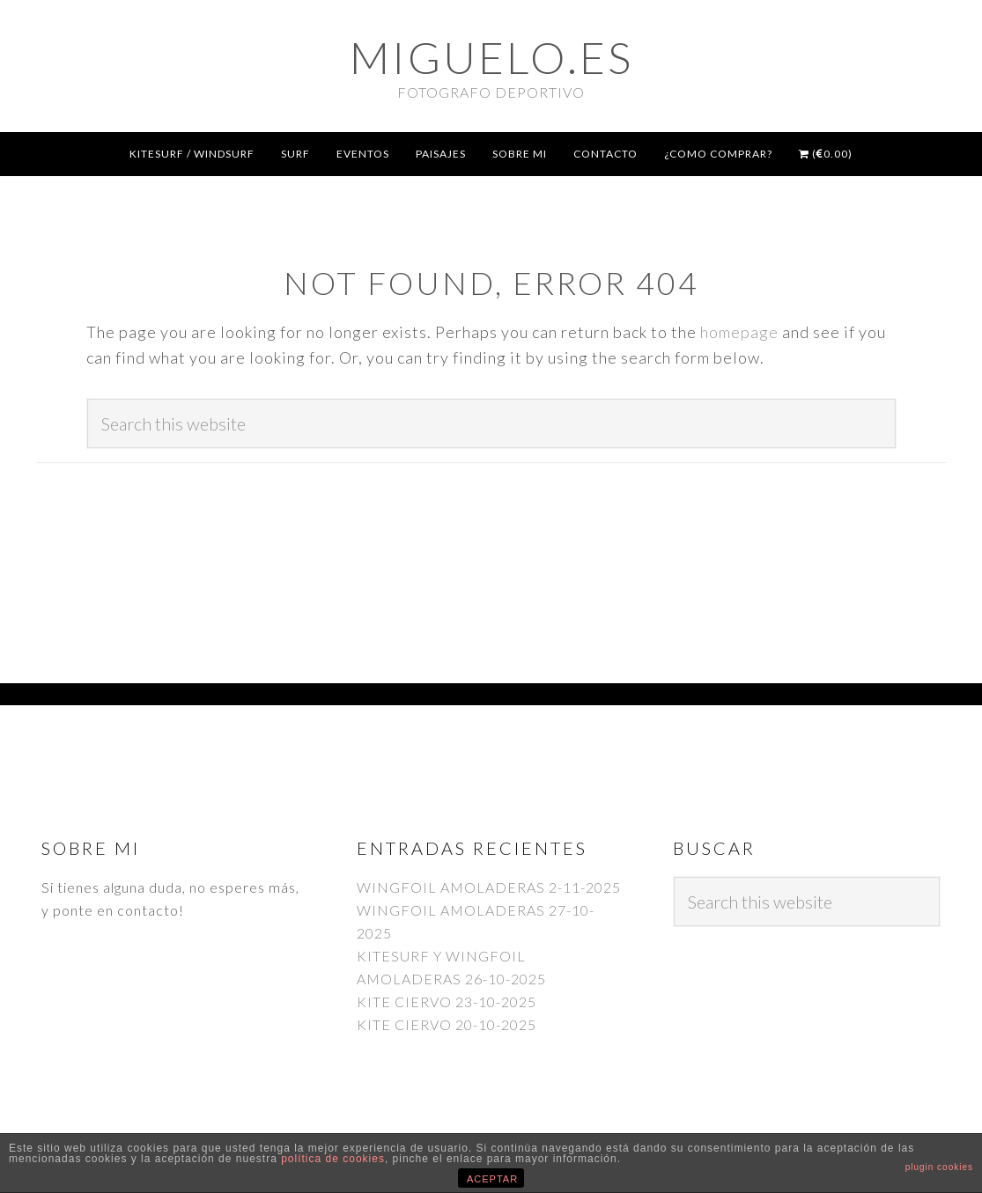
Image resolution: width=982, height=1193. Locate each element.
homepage (739, 332)
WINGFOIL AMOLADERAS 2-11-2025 (489, 887)
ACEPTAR (492, 1179)
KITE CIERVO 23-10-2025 (446, 1001)
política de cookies (333, 1158)
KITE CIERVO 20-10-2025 (446, 1024)
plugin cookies (939, 1167)
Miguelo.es (491, 57)
